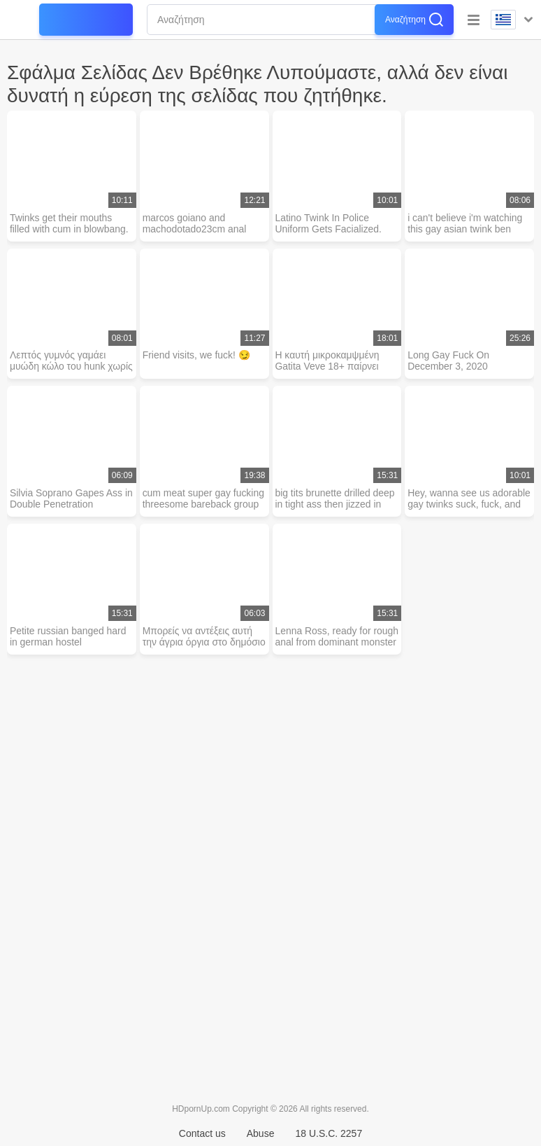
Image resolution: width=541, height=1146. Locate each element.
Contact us (202, 1133)
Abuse (261, 1133)
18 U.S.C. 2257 (328, 1133)
